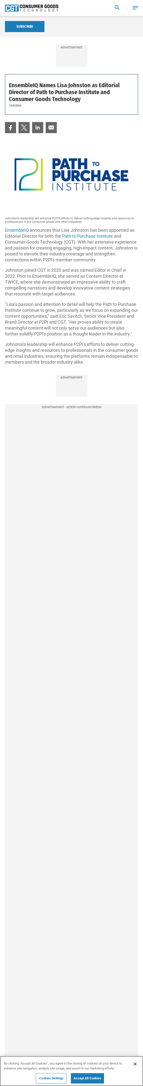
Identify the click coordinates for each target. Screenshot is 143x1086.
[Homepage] (31, 8)
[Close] (135, 1064)
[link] (10, 127)
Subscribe (24, 26)
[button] (135, 8)
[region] (71, 1071)
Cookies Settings (51, 1078)
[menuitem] (10, 127)
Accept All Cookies (87, 1078)
